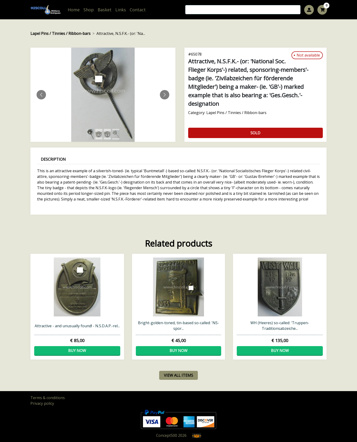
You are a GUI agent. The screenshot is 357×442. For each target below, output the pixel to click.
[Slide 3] (115, 134)
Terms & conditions (47, 397)
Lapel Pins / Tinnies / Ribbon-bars (60, 33)
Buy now (77, 350)
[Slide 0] (90, 134)
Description (53, 159)
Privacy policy (42, 403)
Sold (255, 132)
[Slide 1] (98, 134)
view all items (178, 375)
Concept (166, 435)
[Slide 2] (107, 134)
